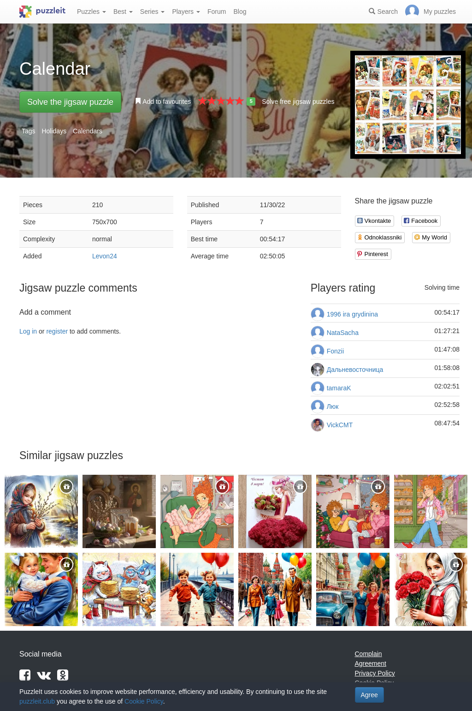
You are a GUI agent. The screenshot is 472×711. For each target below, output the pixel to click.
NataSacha (343, 332)
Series (152, 11)
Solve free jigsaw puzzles (298, 101)
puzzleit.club (37, 701)
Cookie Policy (143, 701)
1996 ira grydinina (352, 314)
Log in (28, 331)
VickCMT (340, 425)
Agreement (370, 663)
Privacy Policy (375, 673)
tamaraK (339, 388)
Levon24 (104, 256)
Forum (216, 11)
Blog (239, 11)
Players (186, 11)
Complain (368, 653)
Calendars (87, 131)
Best (123, 11)
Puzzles (91, 11)
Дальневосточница (355, 369)
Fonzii (335, 351)
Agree (369, 695)
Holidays (53, 131)
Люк (333, 406)
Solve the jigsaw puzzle (70, 102)
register (57, 331)
